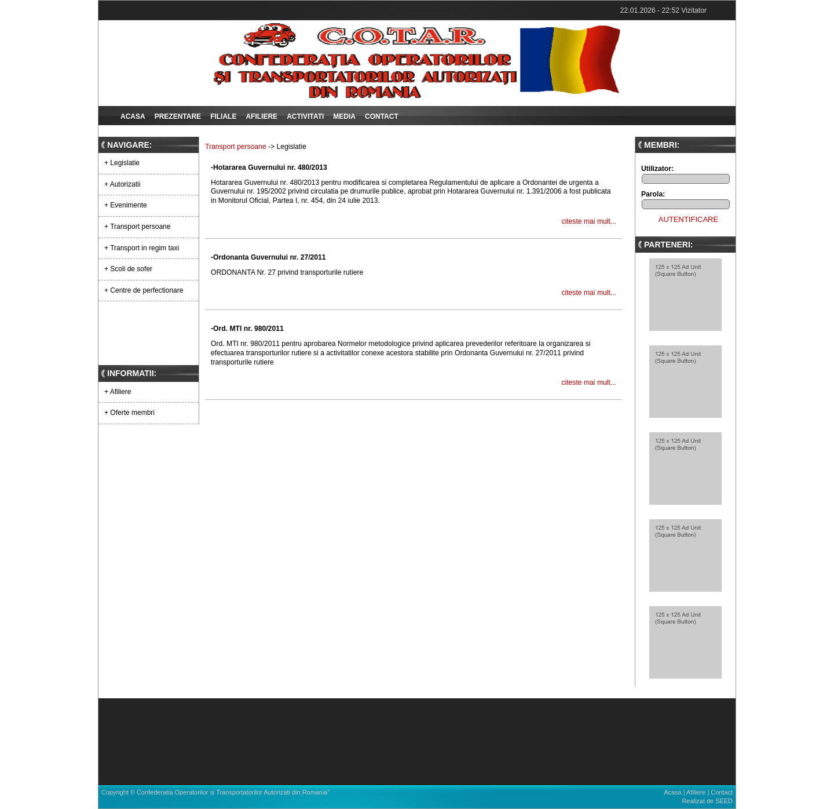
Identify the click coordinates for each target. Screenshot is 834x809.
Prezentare (178, 116)
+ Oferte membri (129, 413)
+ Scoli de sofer (128, 269)
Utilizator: (657, 169)
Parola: (653, 194)
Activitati (305, 116)
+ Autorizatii (122, 184)
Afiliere (261, 116)
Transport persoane (235, 147)
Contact (381, 116)
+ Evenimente (125, 205)
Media (344, 116)
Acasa (132, 116)
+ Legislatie (122, 163)
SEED (724, 800)
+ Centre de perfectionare (143, 290)
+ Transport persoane (137, 227)
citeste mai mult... (588, 221)
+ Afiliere (117, 392)
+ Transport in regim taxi (141, 248)
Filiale (223, 116)
